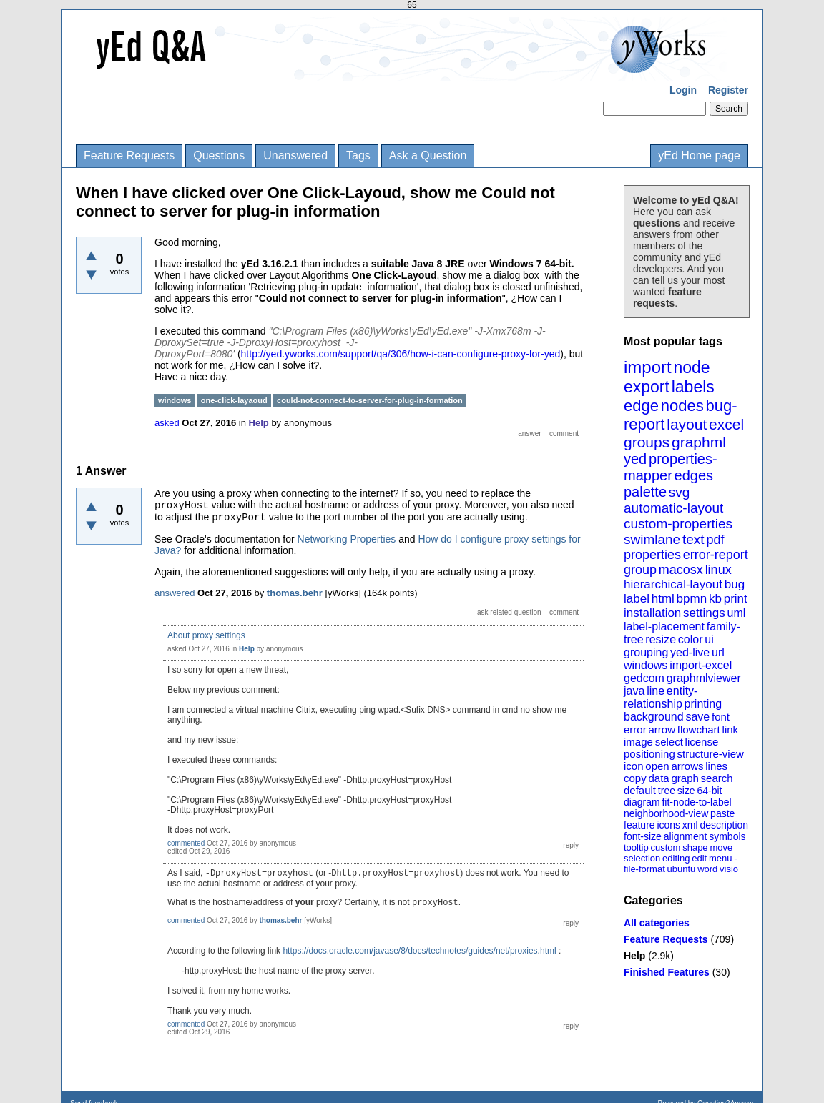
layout (687, 424)
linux (718, 570)
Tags (358, 155)
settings (704, 613)
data (658, 778)
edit (699, 858)
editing (676, 858)
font (721, 717)
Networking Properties (347, 539)
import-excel (701, 665)
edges (694, 475)
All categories (657, 923)
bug (735, 584)
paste (722, 813)
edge (641, 406)
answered (174, 593)
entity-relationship (660, 697)
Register (728, 90)
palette (645, 492)
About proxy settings (206, 635)
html (663, 598)
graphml (699, 442)
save (697, 717)
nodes (682, 406)
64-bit (709, 790)
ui (709, 639)
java (634, 691)
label (636, 598)
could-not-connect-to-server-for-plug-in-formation (370, 400)
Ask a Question (428, 155)
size (686, 790)
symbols (727, 836)
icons (668, 825)
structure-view (710, 754)
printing (703, 704)
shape (694, 847)
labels (693, 386)
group (640, 570)
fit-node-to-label (696, 802)
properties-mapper (670, 467)
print (735, 598)
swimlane (652, 539)
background (654, 717)
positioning (649, 754)
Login (683, 90)
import (648, 367)
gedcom (644, 678)
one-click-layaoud (234, 400)
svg (679, 492)
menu (720, 858)
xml (690, 825)
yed (635, 459)
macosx (681, 570)
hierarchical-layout (673, 584)
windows (645, 665)
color (690, 639)
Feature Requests (129, 155)
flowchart (698, 729)
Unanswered (295, 155)
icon (634, 766)
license (702, 742)
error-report (715, 555)
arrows (687, 766)
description (724, 825)
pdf (715, 540)
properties (652, 555)
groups (647, 442)
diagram (642, 802)
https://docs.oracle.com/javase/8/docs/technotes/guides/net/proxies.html (419, 951)
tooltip (636, 847)
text (693, 539)
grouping (646, 652)
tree (666, 790)
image (638, 742)
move (721, 847)
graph (684, 778)
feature (639, 825)
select (669, 742)
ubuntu (681, 869)
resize (660, 639)
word (707, 869)
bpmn (692, 598)
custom (665, 847)
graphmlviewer (704, 678)
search (717, 778)
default (640, 790)
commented (186, 843)
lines (716, 766)
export (647, 386)
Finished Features (667, 972)
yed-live (690, 652)
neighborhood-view (666, 813)
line (655, 691)
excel (726, 424)
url (718, 652)
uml (736, 613)
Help (634, 955)
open (657, 766)
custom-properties (678, 523)
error (635, 729)
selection (642, 858)
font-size (643, 836)
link (730, 729)
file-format (644, 869)
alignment (685, 836)
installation (652, 613)
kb (715, 598)
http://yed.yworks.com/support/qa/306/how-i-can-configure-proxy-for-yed (401, 354)
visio (729, 869)
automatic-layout (673, 507)
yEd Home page (699, 155)
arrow (661, 729)
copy (635, 778)
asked (167, 422)
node (691, 367)
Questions (219, 155)
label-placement (664, 626)
